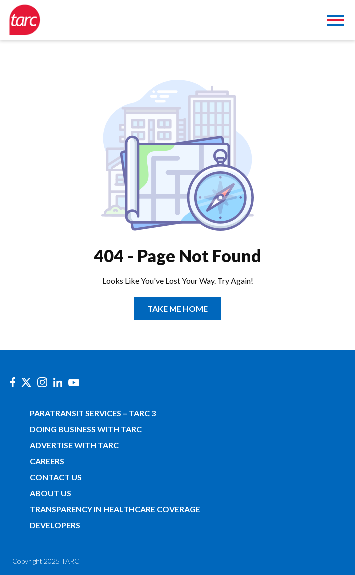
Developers (55, 525)
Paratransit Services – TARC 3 (93, 413)
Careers (47, 461)
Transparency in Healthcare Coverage (115, 509)
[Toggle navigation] (335, 21)
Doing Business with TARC (86, 429)
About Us (50, 493)
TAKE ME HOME (177, 308)
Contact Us (56, 477)
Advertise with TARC (74, 445)
